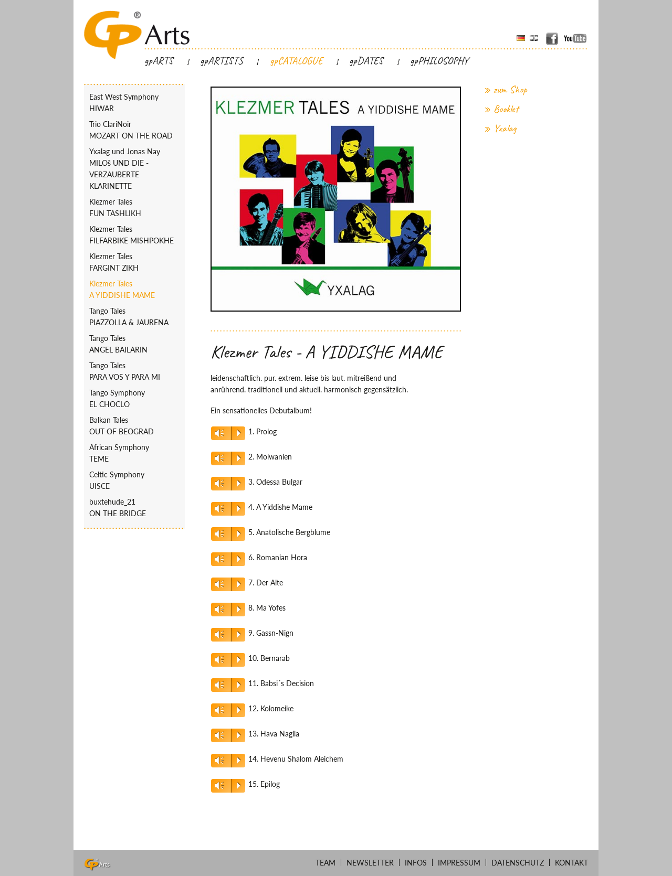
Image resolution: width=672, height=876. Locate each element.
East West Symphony (134, 103)
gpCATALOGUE (296, 61)
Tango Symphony (134, 399)
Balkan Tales (134, 426)
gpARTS (158, 61)
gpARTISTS (221, 61)
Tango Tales (134, 317)
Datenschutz (517, 862)
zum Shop (510, 90)
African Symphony (134, 454)
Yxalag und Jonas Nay (134, 169)
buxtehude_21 (134, 508)
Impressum (459, 862)
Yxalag (505, 129)
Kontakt (571, 862)
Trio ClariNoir (134, 131)
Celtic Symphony (134, 481)
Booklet (506, 109)
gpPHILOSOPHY (439, 61)
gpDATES (366, 61)
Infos (416, 862)
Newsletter (370, 862)
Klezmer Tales (134, 208)
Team (325, 862)
